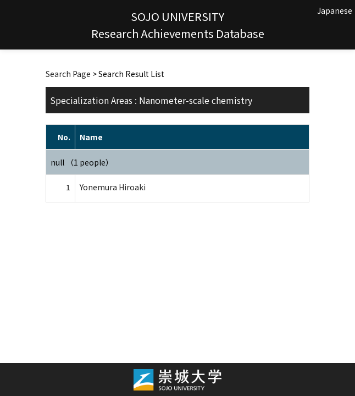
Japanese (334, 10)
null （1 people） (82, 162)
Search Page (68, 73)
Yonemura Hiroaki (113, 187)
